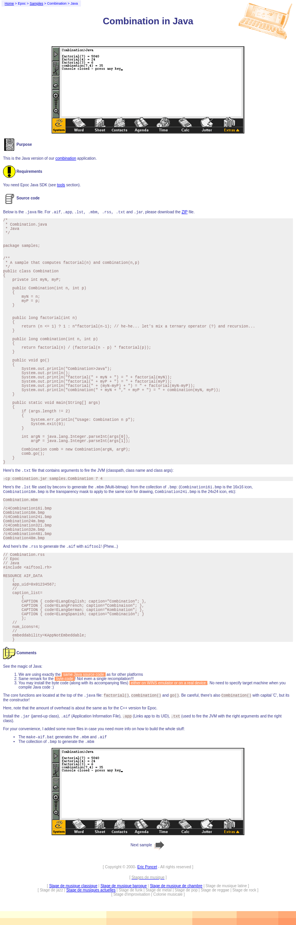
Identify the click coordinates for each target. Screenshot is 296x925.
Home (9, 3)
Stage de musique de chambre (176, 886)
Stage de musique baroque (124, 886)
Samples (36, 3)
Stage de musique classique (73, 886)
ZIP (184, 212)
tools (61, 185)
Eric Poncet (147, 867)
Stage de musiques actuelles (91, 890)
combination (66, 158)
